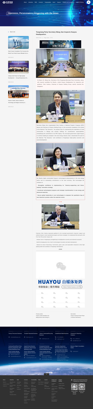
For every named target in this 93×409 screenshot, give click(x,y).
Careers (59, 2)
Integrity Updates (62, 382)
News (54, 2)
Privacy (85, 407)
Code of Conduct (54, 389)
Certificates (19, 386)
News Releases (41, 379)
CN (88, 11)
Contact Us (5, 383)
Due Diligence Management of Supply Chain (34, 387)
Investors (41, 2)
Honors (18, 384)
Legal (82, 407)
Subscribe (25, 400)
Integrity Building (80, 2)
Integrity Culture (61, 380)
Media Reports (40, 381)
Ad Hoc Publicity (27, 385)
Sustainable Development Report (33, 393)
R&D (36, 2)
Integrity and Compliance (68, 2)
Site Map (88, 407)
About (25, 2)
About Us (4, 379)
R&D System (19, 382)
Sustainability (48, 2)
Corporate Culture (6, 381)
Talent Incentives (47, 385)
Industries (30, 2)
